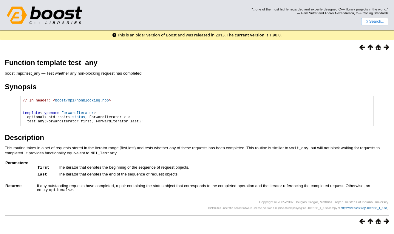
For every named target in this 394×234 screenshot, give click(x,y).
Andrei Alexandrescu (339, 13)
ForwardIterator (77, 116)
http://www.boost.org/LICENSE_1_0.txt (364, 211)
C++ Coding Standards (372, 13)
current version (250, 35)
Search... (374, 21)
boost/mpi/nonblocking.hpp (82, 101)
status (78, 121)
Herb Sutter (309, 13)
